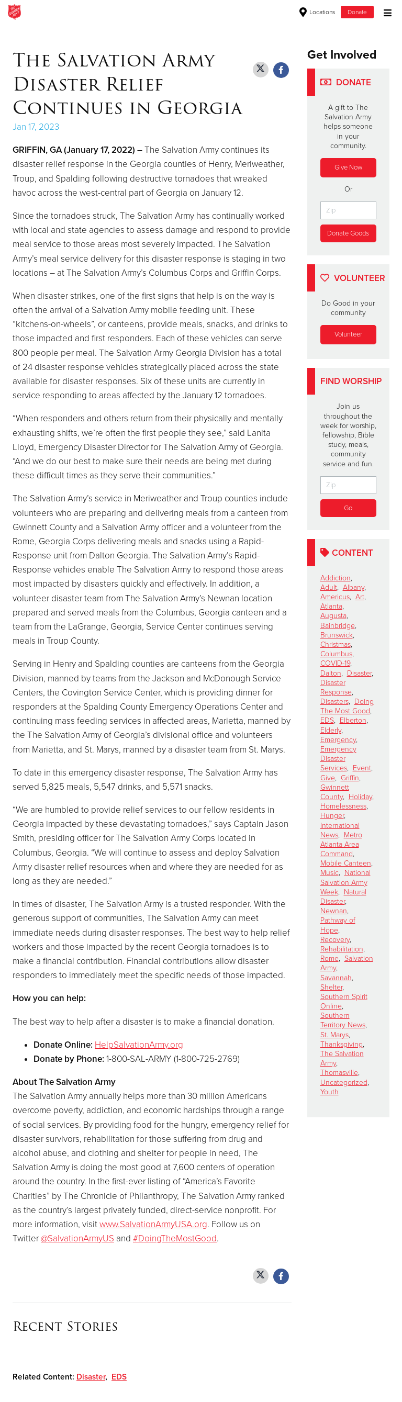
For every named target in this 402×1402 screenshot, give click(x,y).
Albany (353, 587)
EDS (119, 1377)
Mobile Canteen (345, 863)
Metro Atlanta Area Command (341, 844)
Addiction (335, 578)
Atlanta (331, 606)
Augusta (333, 616)
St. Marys (334, 1034)
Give (327, 777)
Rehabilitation (341, 949)
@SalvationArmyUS (77, 1238)
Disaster (90, 1377)
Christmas (335, 644)
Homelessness (343, 806)
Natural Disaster (343, 897)
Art (359, 596)
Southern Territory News (342, 1021)
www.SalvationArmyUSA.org (153, 1224)
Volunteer (348, 334)
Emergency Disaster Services (338, 758)
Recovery (335, 939)
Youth (329, 1091)
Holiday (360, 796)
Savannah (336, 977)
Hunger (332, 816)
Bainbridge (337, 625)
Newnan (333, 911)
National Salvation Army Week (345, 882)
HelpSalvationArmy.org (139, 1044)
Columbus (336, 653)
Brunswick (336, 635)
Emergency (338, 739)
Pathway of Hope (337, 925)
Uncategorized (343, 1082)
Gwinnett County (334, 792)
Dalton (330, 673)
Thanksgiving (341, 1044)
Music (329, 873)
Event (362, 768)
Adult (328, 587)
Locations (317, 12)
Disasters (334, 701)
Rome (329, 958)
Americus (335, 596)
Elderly (330, 730)
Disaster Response (336, 687)
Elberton (353, 720)
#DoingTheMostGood (175, 1238)
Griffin (350, 777)
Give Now (348, 167)
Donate (357, 12)
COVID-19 (335, 663)
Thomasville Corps (147, 12)
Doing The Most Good (347, 706)
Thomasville (339, 1073)
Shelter (331, 987)
